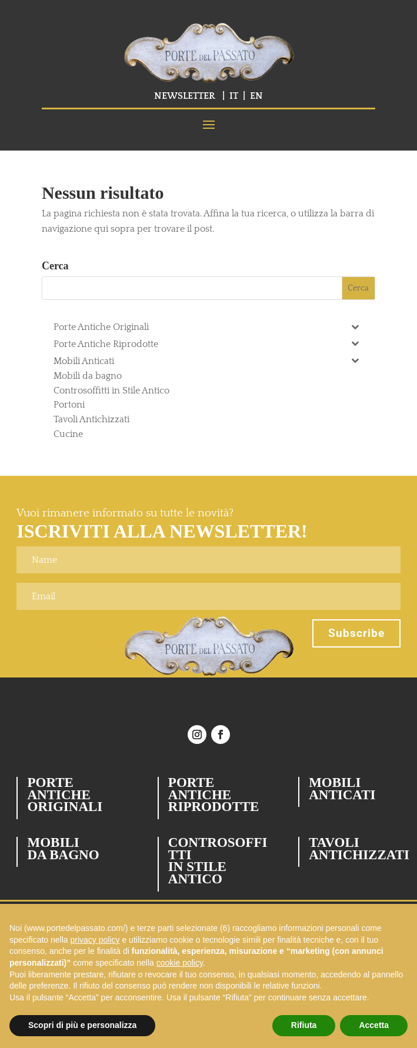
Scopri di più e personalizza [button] (82, 1025)
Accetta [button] (374, 1025)
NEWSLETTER (184, 96)
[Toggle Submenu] (354, 326)
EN (256, 96)
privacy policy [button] (95, 939)
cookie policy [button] (179, 962)
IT (233, 96)
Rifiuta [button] (304, 1025)
